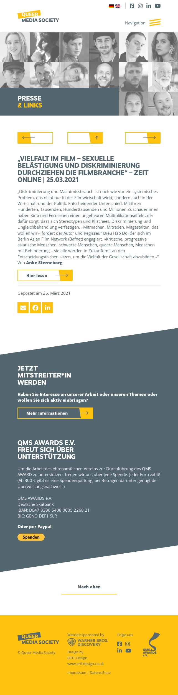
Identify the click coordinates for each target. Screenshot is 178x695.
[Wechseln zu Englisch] (118, 6)
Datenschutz (100, 672)
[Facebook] (132, 5)
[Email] (23, 307)
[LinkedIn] (148, 5)
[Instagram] (140, 5)
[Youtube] (158, 5)
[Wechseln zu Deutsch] (111, 6)
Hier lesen (36, 275)
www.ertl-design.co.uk (85, 663)
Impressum (76, 672)
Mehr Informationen (47, 413)
